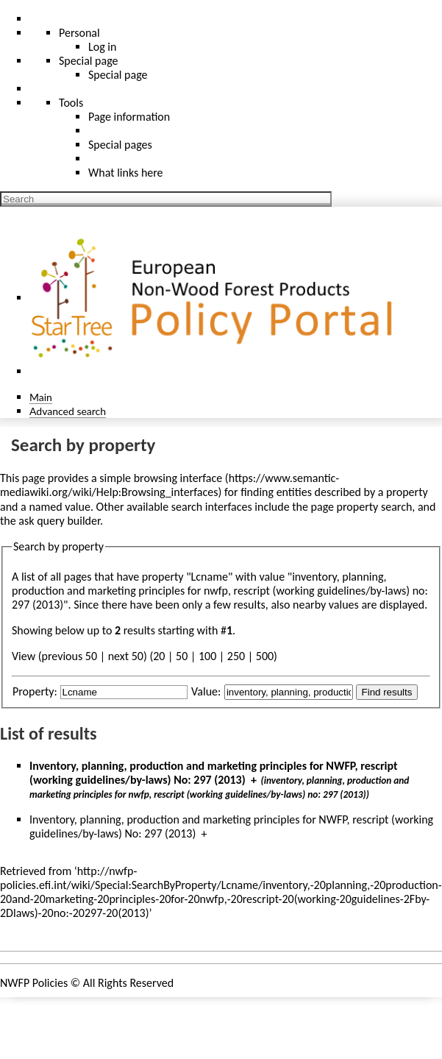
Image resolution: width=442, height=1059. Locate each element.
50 (182, 656)
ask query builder (59, 521)
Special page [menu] (88, 61)
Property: (35, 691)
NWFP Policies (34, 983)
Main (40, 397)
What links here (125, 173)
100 (207, 656)
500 (265, 656)
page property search (362, 507)
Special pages (120, 145)
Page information (129, 117)
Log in (102, 47)
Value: (206, 691)
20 (159, 656)
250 (236, 656)
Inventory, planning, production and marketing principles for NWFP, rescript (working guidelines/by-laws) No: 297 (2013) (213, 773)
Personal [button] (79, 33)
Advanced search (67, 411)
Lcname (209, 577)
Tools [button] (71, 103)
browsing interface (178, 478)
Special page (118, 75)
